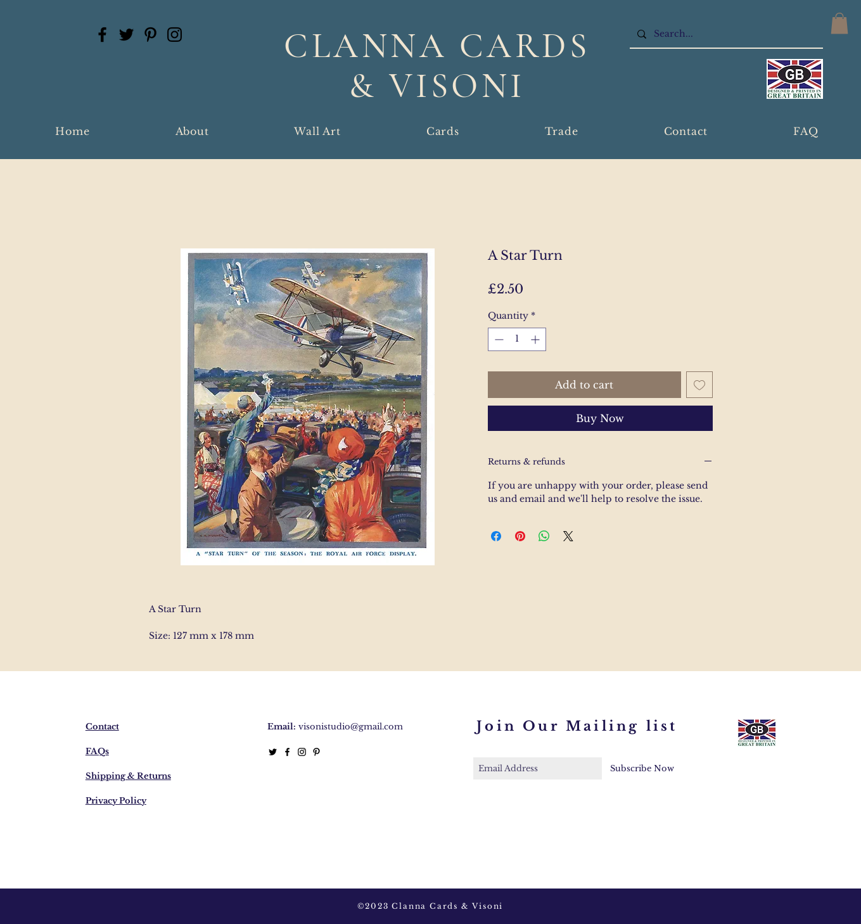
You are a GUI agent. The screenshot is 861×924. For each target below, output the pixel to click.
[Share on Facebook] (496, 536)
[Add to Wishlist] (699, 384)
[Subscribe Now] (642, 768)
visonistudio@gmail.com (350, 726)
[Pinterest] (150, 34)
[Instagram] (174, 34)
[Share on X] (568, 536)
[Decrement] (498, 339)
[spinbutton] (517, 339)
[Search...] (725, 34)
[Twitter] (126, 34)
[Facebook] (102, 34)
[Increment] (536, 339)
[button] (839, 23)
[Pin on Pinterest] (520, 536)
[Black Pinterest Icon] (316, 752)
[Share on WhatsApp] (544, 536)
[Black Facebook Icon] (287, 752)
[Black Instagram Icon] (302, 752)
